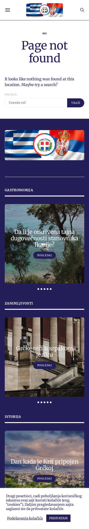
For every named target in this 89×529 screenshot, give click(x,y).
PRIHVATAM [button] (58, 518)
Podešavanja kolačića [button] (25, 518)
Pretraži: (11, 94)
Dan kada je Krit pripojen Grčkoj (45, 465)
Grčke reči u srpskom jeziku (44, 351)
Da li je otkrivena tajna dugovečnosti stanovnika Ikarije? (44, 238)
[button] (38, 289)
